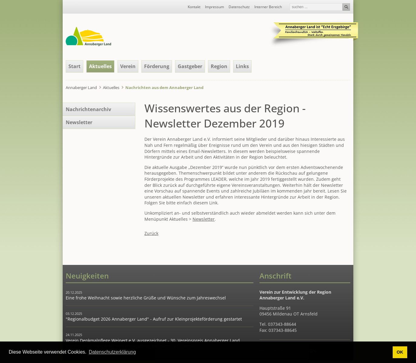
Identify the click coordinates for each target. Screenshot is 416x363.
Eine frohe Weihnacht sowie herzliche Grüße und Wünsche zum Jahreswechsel (146, 298)
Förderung (156, 66)
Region (219, 66)
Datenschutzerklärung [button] (112, 352)
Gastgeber (190, 66)
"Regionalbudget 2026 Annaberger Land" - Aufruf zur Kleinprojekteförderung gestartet (154, 319)
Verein (128, 66)
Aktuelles (100, 66)
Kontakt (194, 7)
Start (74, 66)
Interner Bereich (268, 7)
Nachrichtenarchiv (88, 109)
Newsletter (204, 219)
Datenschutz (239, 7)
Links (242, 66)
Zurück (151, 233)
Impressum (214, 7)
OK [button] (400, 352)
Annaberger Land (81, 87)
